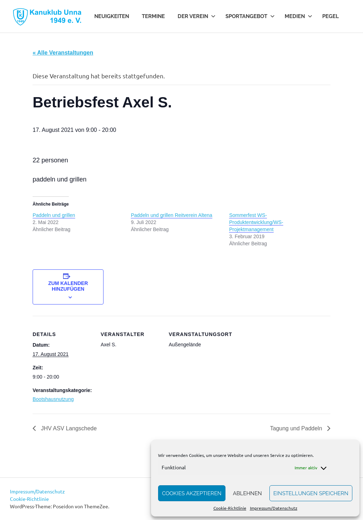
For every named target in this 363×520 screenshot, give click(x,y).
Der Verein (197, 16)
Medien (298, 16)
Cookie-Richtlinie (229, 508)
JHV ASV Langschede (68, 428)
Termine (153, 16)
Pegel (330, 16)
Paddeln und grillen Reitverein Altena (171, 215)
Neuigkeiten (111, 16)
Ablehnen (247, 493)
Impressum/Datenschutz (273, 508)
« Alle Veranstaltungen (63, 53)
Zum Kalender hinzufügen (68, 286)
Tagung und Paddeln (297, 428)
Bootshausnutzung (53, 399)
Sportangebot (250, 16)
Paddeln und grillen (54, 215)
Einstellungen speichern (310, 493)
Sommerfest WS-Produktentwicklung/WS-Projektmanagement (256, 222)
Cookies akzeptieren (192, 493)
